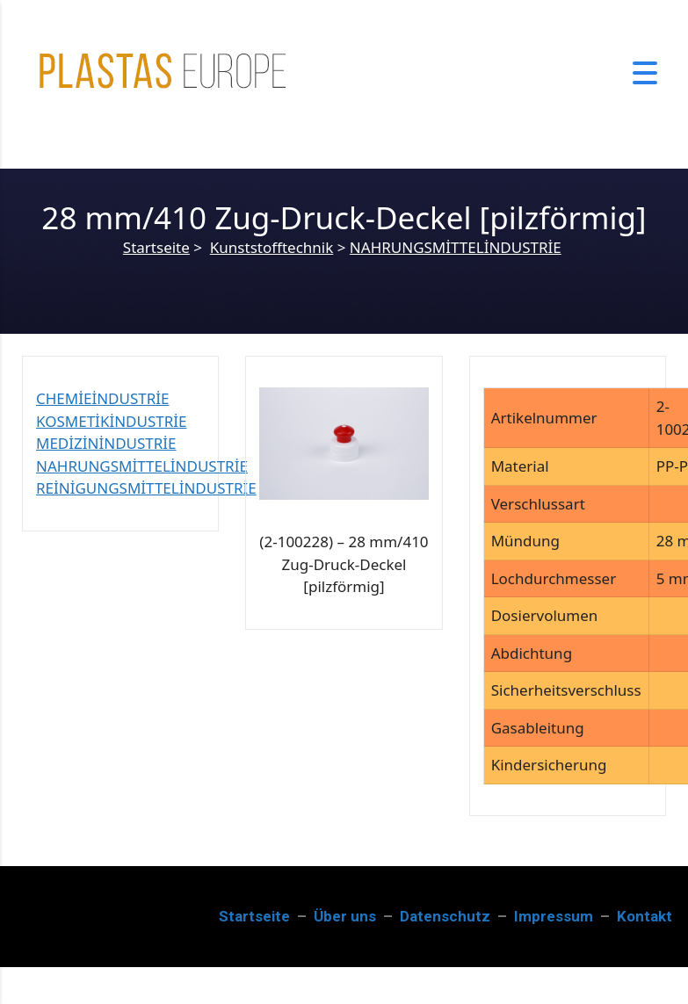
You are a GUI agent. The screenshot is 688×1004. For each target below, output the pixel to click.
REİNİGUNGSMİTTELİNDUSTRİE (146, 488)
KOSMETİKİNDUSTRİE (111, 421)
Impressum (553, 916)
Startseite (156, 247)
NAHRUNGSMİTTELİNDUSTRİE (455, 247)
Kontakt (644, 916)
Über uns (345, 916)
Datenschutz (445, 916)
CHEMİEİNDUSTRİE (103, 398)
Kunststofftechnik (271, 247)
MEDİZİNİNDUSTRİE (106, 443)
